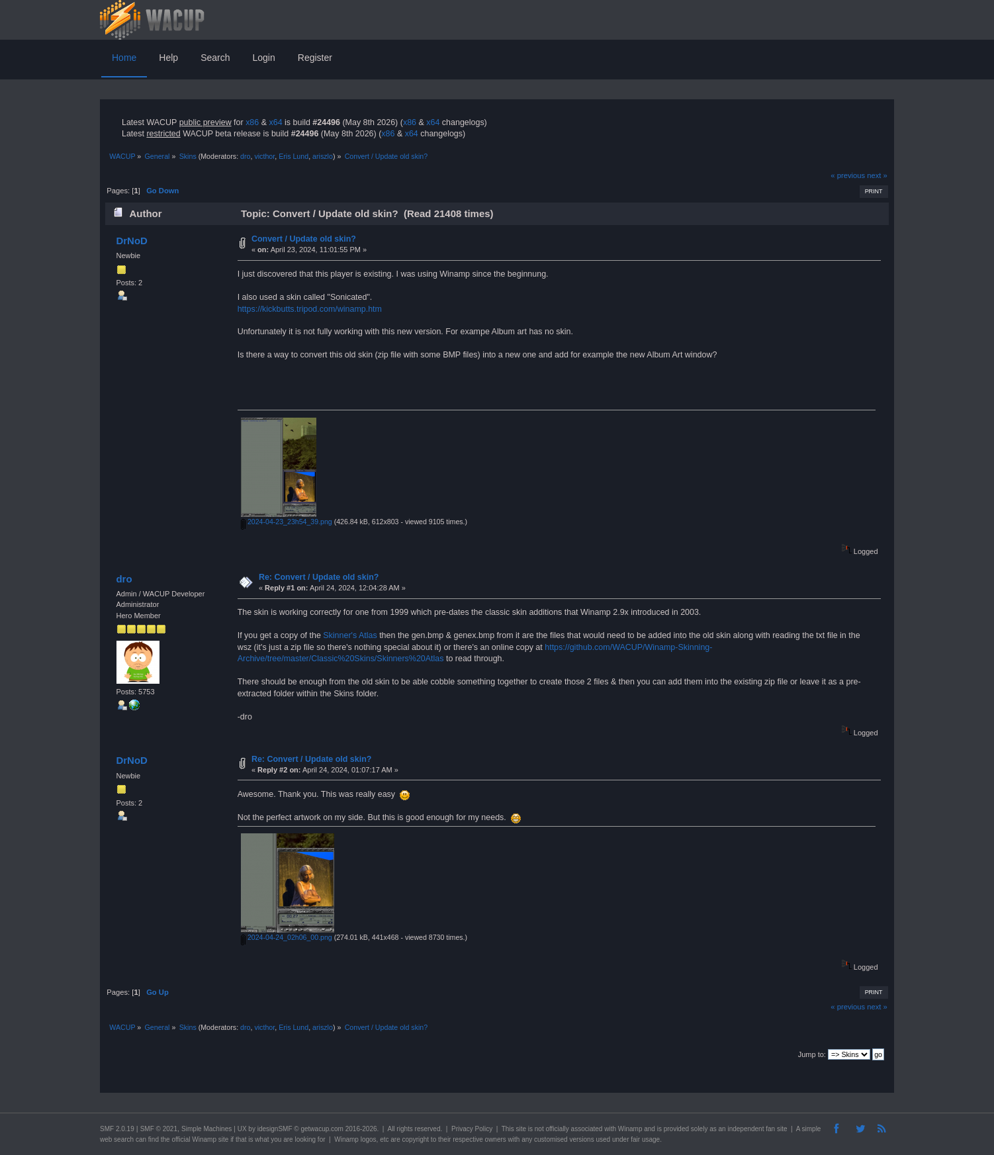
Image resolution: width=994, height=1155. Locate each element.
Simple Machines (206, 1128)
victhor (264, 156)
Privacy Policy (471, 1128)
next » (877, 175)
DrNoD (131, 240)
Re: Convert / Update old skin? (319, 577)
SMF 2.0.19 (117, 1128)
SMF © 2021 (158, 1128)
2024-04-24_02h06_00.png (286, 937)
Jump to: (812, 1054)
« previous (848, 175)
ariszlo (322, 156)
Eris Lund (293, 156)
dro (245, 156)
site (521, 1128)
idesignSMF (275, 1128)
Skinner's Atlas (350, 635)
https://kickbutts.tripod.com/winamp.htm (310, 309)
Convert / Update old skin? (303, 239)
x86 (252, 122)
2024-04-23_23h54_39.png (286, 522)
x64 (275, 122)
